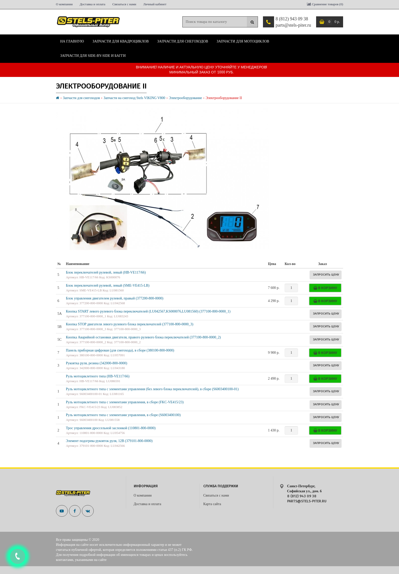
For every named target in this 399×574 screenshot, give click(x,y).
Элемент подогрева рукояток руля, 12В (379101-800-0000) (109, 441)
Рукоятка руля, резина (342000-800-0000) (96, 363)
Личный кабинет (155, 4)
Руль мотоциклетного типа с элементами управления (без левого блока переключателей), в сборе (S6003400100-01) (152, 389)
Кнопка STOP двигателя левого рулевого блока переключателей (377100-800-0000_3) (129, 324)
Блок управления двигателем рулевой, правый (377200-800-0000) (114, 298)
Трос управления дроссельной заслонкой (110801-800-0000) (110, 428)
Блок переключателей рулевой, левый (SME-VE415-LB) (107, 285)
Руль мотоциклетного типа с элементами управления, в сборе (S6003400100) (123, 415)
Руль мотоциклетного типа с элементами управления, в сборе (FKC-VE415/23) (124, 402)
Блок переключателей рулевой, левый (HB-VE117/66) (106, 272)
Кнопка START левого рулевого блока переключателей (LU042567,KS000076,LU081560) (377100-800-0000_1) (148, 311)
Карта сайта (212, 504)
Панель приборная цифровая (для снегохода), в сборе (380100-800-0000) (120, 350)
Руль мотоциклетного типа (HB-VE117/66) (97, 376)
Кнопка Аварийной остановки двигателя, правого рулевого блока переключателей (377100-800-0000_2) (143, 337)
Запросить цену (326, 274)
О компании (64, 4)
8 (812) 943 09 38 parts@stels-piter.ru (293, 22)
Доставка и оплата (92, 4)
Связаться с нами (124, 4)
